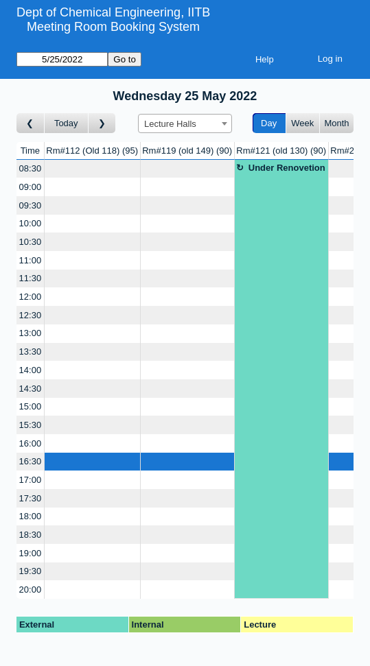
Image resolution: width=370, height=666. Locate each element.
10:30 (30, 242)
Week (302, 123)
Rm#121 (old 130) (281, 150)
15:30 (30, 425)
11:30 (30, 278)
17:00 (30, 480)
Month (336, 123)
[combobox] (185, 123)
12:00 (30, 297)
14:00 (30, 370)
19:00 (30, 553)
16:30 (30, 461)
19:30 (30, 571)
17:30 (30, 498)
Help (264, 59)
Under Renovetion (286, 168)
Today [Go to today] (66, 123)
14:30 (30, 388)
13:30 (30, 351)
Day (269, 123)
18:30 (30, 535)
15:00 (30, 406)
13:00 (30, 333)
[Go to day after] (102, 123)
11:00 (30, 260)
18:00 (30, 516)
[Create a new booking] (92, 169)
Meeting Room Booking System (113, 27)
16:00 (30, 443)
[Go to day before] (30, 123)
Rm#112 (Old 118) (92, 150)
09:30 (30, 205)
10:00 (30, 223)
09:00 (30, 187)
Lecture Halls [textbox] (170, 124)
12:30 (30, 315)
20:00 (30, 589)
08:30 (30, 168)
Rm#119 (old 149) (187, 150)
